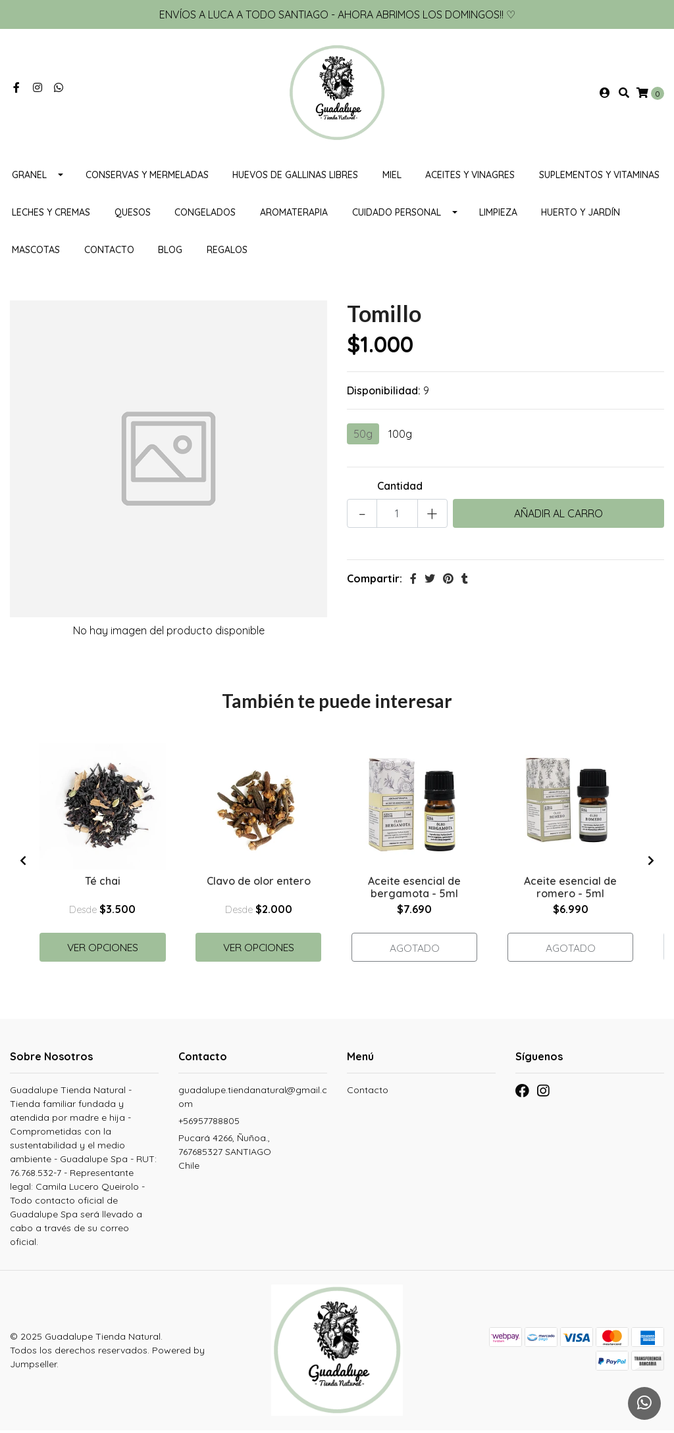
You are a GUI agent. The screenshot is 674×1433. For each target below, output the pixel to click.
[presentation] (23, 863)
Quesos (133, 215)
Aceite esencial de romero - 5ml (570, 889)
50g (363, 436)
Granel (29, 177)
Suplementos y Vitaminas (599, 177)
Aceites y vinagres (470, 177)
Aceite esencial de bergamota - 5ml (414, 889)
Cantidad (400, 488)
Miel (392, 177)
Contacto (109, 252)
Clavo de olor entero (259, 882)
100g (400, 436)
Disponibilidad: (384, 393)
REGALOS (227, 252)
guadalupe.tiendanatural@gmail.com (252, 1100)
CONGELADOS (205, 215)
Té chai (102, 882)
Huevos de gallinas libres (295, 177)
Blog (170, 252)
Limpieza (498, 215)
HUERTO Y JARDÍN (580, 215)
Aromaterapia (294, 215)
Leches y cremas (51, 215)
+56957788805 (209, 1124)
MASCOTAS (36, 252)
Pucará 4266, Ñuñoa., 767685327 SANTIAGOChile (224, 1155)
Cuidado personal (396, 215)
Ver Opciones (103, 949)
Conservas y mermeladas (147, 177)
